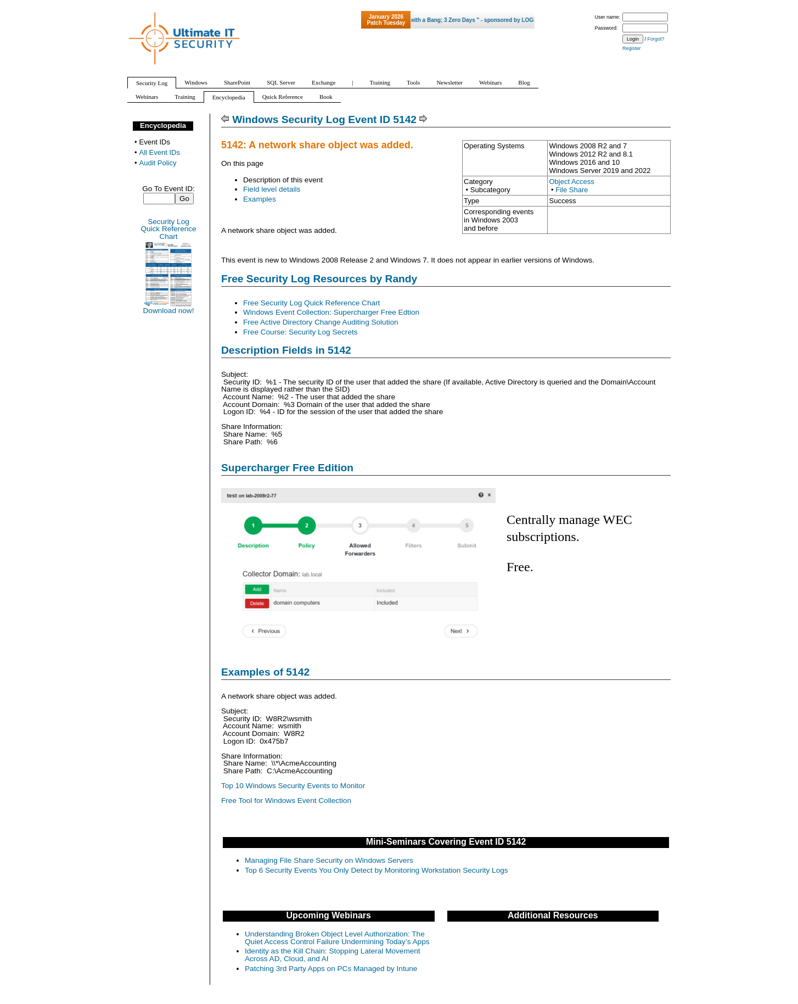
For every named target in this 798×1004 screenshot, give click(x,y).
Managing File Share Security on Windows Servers (329, 860)
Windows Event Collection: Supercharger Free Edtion (331, 312)
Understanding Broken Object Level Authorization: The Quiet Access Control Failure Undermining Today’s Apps (337, 938)
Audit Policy (158, 163)
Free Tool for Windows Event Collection (286, 800)
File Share (571, 190)
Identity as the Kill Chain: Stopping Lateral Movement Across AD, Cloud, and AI (332, 955)
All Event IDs (159, 152)
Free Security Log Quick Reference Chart (311, 303)
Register (631, 48)
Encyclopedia (163, 125)
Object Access (571, 181)
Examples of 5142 (265, 672)
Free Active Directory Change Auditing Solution (320, 322)
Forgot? (656, 39)
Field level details (271, 189)
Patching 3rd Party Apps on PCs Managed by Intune (331, 968)
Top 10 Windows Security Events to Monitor (293, 786)
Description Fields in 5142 (286, 350)
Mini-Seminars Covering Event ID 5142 (446, 841)
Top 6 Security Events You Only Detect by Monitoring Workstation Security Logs (376, 870)
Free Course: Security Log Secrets (300, 332)
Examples (259, 199)
